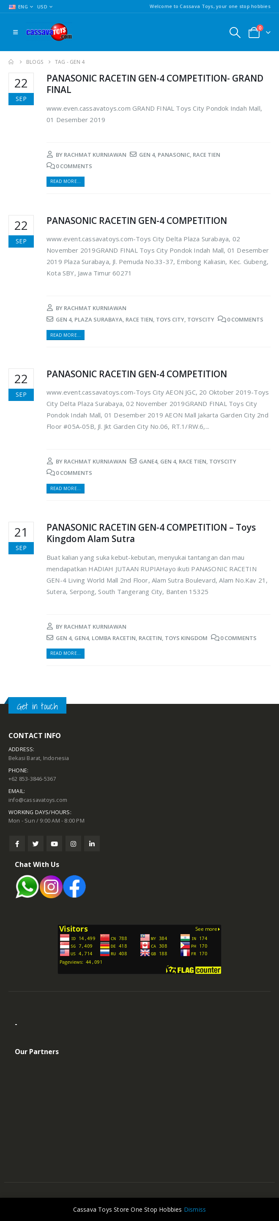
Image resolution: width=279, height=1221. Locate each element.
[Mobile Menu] (15, 32)
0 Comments (74, 166)
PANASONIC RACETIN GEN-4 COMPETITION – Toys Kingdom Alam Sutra (151, 533)
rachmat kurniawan (95, 154)
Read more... (65, 181)
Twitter (36, 843)
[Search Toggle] (234, 32)
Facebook (17, 843)
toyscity (200, 319)
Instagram (73, 843)
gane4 (148, 461)
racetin (150, 638)
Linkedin (92, 843)
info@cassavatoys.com (37, 800)
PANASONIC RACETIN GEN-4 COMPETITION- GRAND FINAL (154, 83)
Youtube (54, 843)
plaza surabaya (98, 319)
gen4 (81, 638)
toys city (170, 319)
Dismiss (195, 1209)
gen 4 (147, 154)
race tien (206, 154)
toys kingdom (186, 638)
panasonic (174, 154)
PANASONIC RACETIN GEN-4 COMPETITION (136, 220)
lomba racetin (114, 638)
